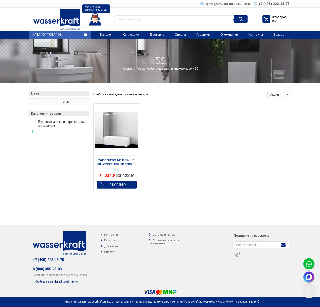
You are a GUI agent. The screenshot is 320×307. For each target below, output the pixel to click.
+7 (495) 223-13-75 (48, 260)
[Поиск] (241, 19)
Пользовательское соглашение (163, 242)
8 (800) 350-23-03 (47, 269)
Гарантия (203, 34)
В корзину (118, 185)
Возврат (280, 34)
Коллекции (131, 34)
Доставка (157, 34)
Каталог (106, 34)
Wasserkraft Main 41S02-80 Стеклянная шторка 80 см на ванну (116, 162)
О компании (229, 34)
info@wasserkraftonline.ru (55, 281)
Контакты (256, 34)
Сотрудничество (164, 234)
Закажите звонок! (95, 9)
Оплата (180, 34)
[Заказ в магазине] (279, 94)
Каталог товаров (59, 34)
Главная (128, 68)
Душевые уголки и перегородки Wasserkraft (61, 124)
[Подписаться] (283, 244)
